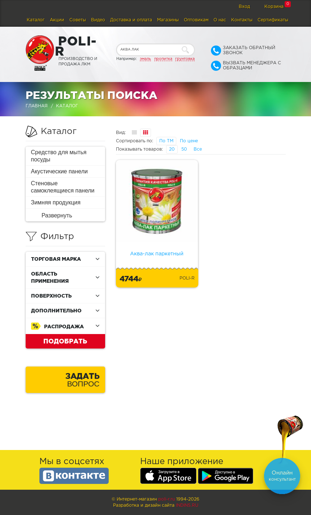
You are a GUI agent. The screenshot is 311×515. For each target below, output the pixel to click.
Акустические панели (59, 171)
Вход (244, 7)
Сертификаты (273, 20)
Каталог (36, 20)
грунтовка (185, 59)
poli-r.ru (166, 499)
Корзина (274, 7)
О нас (219, 20)
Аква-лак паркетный (156, 254)
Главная (37, 106)
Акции (57, 20)
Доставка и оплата (131, 20)
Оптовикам (196, 20)
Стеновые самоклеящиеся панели (63, 187)
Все (198, 149)
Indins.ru (187, 505)
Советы (77, 20)
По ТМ (166, 141)
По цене (189, 141)
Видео (98, 20)
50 (184, 149)
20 (172, 149)
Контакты (241, 20)
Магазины (168, 20)
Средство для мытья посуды (59, 156)
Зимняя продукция (56, 202)
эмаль (145, 59)
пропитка (163, 59)
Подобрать (65, 341)
